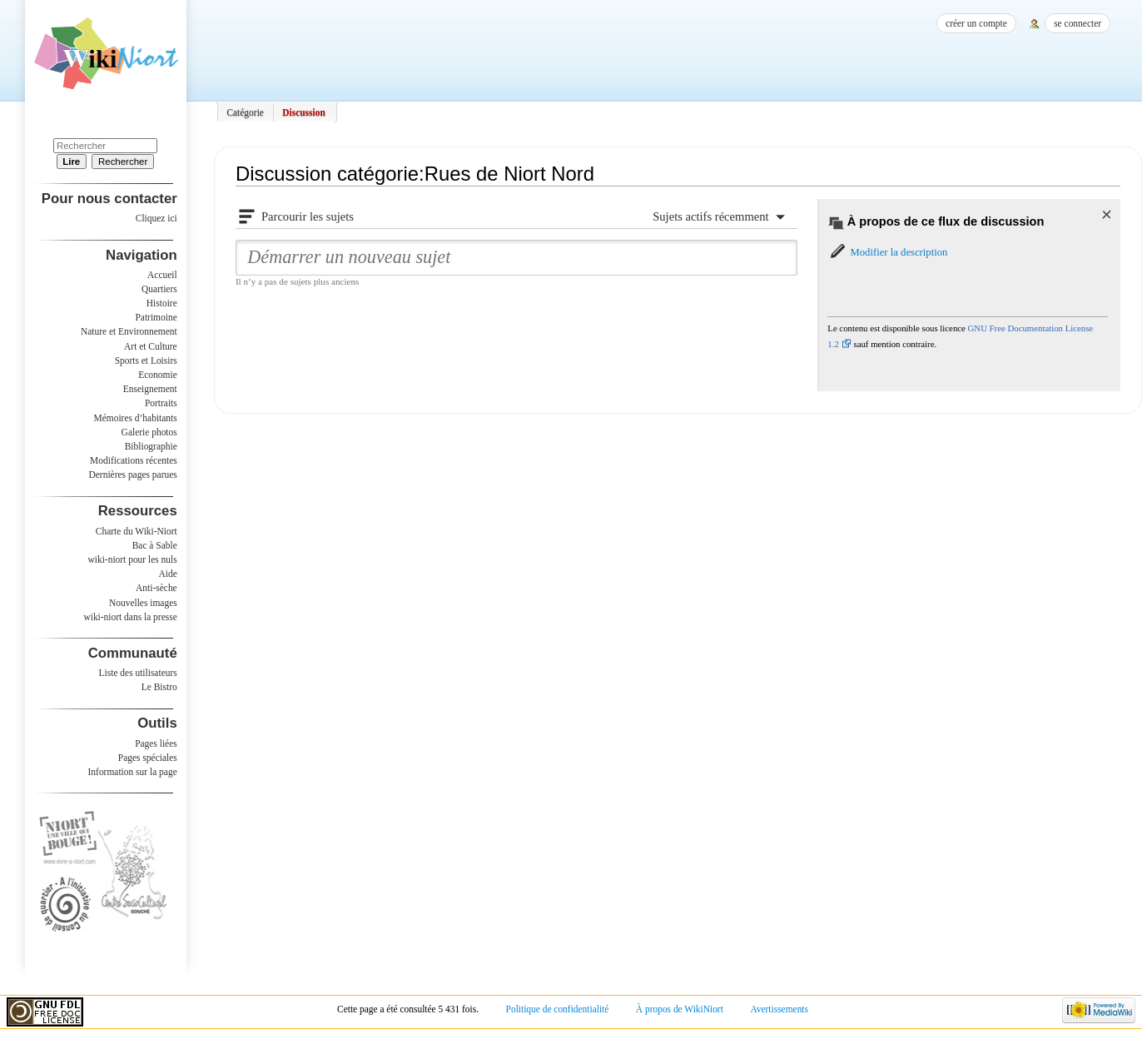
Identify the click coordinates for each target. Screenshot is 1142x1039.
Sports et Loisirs (146, 360)
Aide (167, 574)
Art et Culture (150, 346)
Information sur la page (132, 772)
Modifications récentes (133, 460)
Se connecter (1077, 23)
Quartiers (159, 289)
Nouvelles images (143, 603)
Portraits (161, 403)
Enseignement (150, 389)
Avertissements (779, 1009)
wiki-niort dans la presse (129, 617)
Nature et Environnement (129, 331)
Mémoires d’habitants (135, 418)
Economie (157, 375)
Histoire (161, 303)
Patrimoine (155, 317)
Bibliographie (151, 446)
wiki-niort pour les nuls (132, 559)
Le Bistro (159, 687)
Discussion (303, 112)
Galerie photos (149, 432)
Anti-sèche (156, 588)
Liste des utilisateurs (138, 673)
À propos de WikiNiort (679, 1009)
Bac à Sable (154, 545)
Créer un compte (976, 23)
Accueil (162, 275)
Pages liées (156, 743)
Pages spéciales (147, 758)
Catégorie (245, 112)
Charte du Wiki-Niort (136, 531)
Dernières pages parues (133, 475)
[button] (887, 252)
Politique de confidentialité (557, 1009)
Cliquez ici (156, 218)
